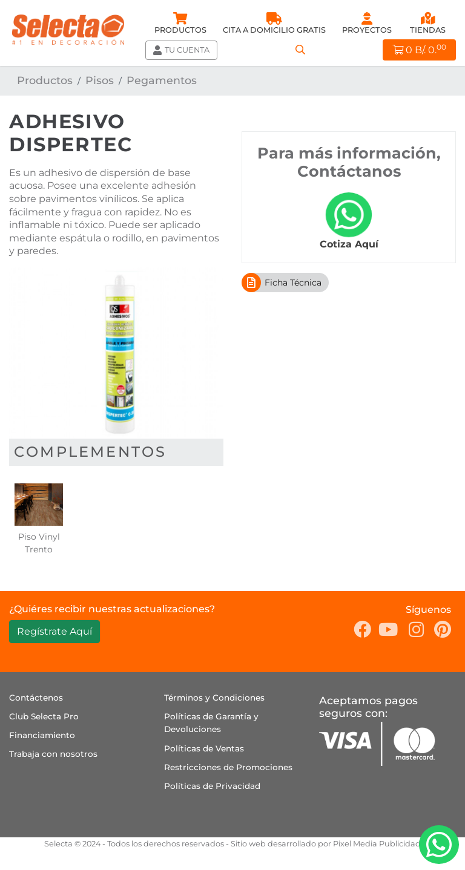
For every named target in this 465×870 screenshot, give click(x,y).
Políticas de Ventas (204, 748)
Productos (45, 80)
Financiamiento (42, 735)
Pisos (99, 80)
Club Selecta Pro (44, 716)
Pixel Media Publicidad (377, 843)
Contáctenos (36, 697)
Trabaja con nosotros (53, 754)
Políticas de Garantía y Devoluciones (211, 722)
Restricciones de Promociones (228, 767)
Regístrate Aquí (54, 631)
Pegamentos (162, 80)
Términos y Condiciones (214, 697)
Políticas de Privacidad (212, 786)
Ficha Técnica (282, 282)
